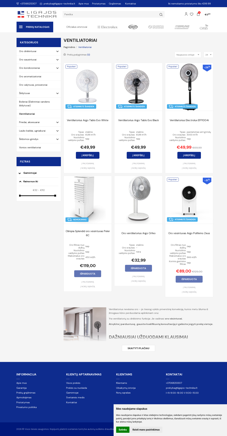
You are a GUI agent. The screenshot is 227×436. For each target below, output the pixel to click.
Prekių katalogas (34, 27)
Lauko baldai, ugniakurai (32, 130)
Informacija (26, 374)
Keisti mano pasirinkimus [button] (146, 429)
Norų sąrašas (123, 392)
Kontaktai (130, 3)
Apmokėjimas (24, 397)
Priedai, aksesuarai (29, 122)
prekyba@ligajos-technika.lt (57, 3)
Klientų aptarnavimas (83, 374)
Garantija (21, 387)
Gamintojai (72, 392)
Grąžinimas (115, 3)
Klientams (124, 374)
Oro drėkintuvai (27, 51)
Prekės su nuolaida (76, 387)
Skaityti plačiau (138, 348)
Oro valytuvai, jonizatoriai (33, 84)
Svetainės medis (75, 397)
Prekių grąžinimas (25, 392)
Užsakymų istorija (126, 387)
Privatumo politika (26, 407)
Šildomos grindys (28, 139)
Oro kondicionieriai (29, 67)
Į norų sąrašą (87, 168)
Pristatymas (99, 3)
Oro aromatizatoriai (30, 76)
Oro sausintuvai (27, 59)
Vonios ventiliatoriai (30, 147)
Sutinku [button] (123, 429)
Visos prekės (73, 382)
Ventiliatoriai (27, 113)
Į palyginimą (88, 163)
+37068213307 (26, 3)
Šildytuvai (24, 93)
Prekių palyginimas (77, 54)
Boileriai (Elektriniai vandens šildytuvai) (34, 103)
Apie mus (83, 3)
